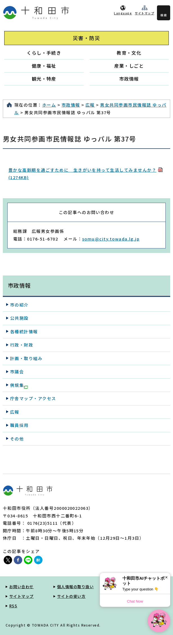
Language (123, 13)
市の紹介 (19, 305)
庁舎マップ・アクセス (33, 398)
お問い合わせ (21, 586)
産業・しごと (129, 65)
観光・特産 (44, 78)
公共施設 (19, 318)
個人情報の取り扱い (75, 586)
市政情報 (129, 78)
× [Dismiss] (166, 577)
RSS (13, 605)
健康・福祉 (44, 65)
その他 (17, 439)
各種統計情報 (24, 331)
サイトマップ (144, 13)
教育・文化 (129, 52)
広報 (90, 105)
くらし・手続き (44, 52)
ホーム (49, 105)
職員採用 (19, 425)
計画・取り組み (26, 358)
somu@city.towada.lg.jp (111, 239)
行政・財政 (21, 345)
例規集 (19, 385)
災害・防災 (86, 37)
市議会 (17, 371)
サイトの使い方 (71, 596)
